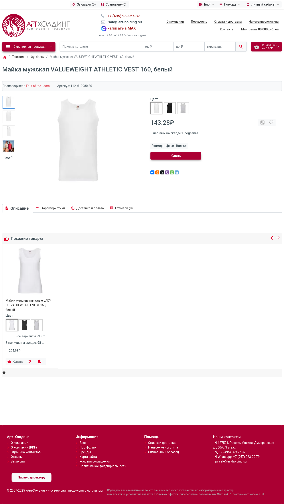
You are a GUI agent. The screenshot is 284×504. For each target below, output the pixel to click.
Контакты (227, 29)
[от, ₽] (158, 47)
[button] (4, 373)
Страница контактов (26, 452)
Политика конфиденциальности (102, 466)
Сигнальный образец (163, 452)
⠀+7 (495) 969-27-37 (122, 16)
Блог (82, 443)
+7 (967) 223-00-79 (246, 457)
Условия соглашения (94, 461)
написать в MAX (122, 28)
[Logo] (36, 25)
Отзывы (16, 457)
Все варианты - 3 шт (30, 336)
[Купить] (16, 362)
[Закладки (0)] (84, 4)
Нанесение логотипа (264, 21)
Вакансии (18, 461)
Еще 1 (8, 157)
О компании (175, 21)
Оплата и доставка (228, 21)
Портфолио (87, 447)
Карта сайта (88, 457)
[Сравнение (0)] (114, 4)
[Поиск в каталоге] (101, 47)
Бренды (85, 452)
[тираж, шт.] (219, 47)
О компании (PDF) (24, 447)
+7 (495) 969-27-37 (232, 452)
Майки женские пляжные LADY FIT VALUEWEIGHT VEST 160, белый (28, 305)
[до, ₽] (189, 47)
